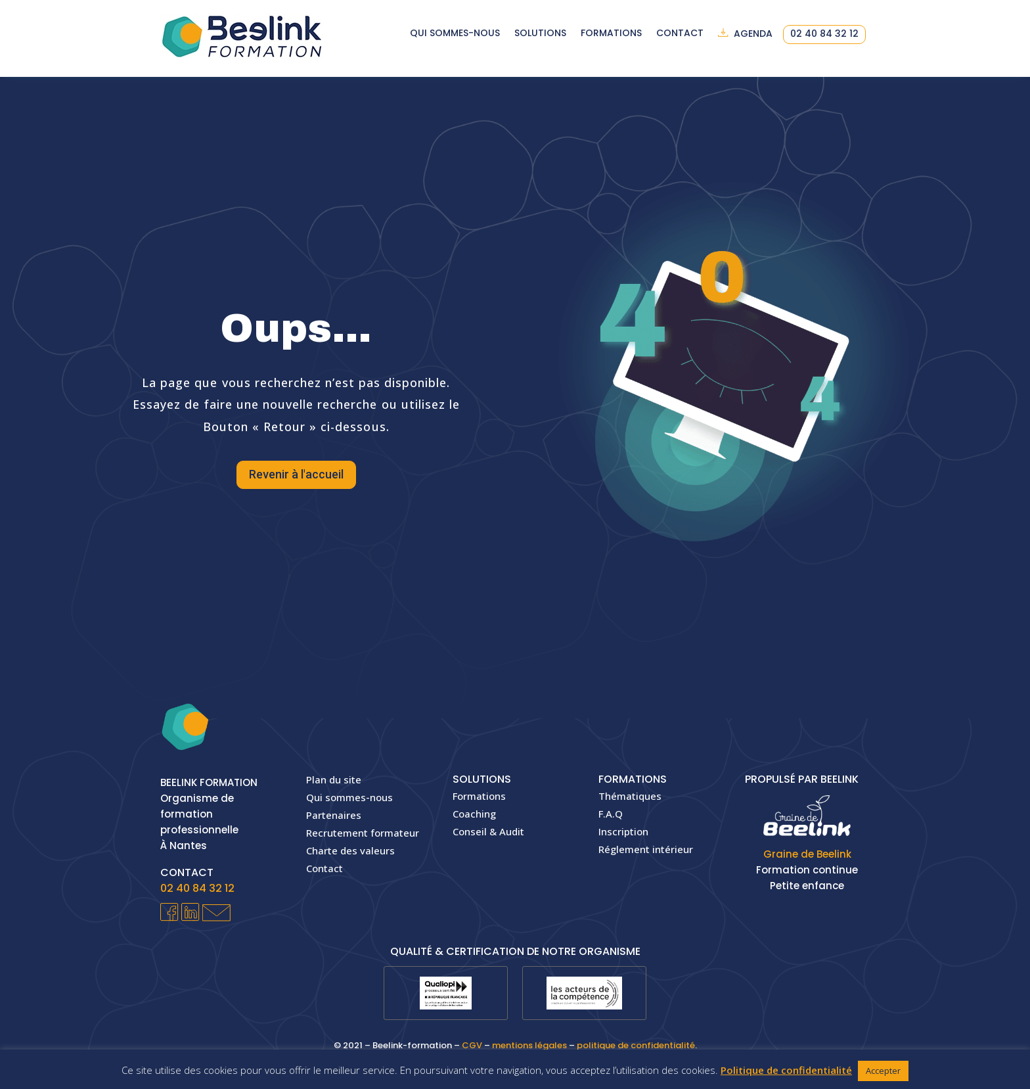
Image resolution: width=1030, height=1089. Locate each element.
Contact (680, 33)
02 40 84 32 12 (824, 34)
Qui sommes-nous (455, 33)
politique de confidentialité (636, 1045)
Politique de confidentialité (786, 1070)
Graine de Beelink (807, 854)
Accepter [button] (883, 1071)
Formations (611, 33)
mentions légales (529, 1045)
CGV (472, 1045)
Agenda (753, 34)
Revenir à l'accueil (296, 474)
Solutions (540, 33)
